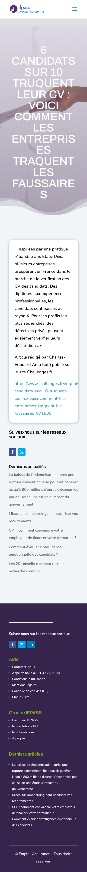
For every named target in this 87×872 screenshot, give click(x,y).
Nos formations (23, 732)
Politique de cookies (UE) (30, 691)
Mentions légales (24, 685)
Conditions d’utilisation (28, 679)
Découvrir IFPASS (25, 720)
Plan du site (20, 697)
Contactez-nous (23, 667)
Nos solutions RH (25, 726)
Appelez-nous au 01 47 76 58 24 (36, 673)
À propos (19, 738)
